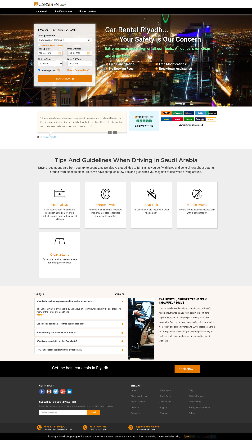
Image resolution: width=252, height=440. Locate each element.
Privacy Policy (195, 407)
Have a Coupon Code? (78, 70)
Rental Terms (195, 401)
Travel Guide (165, 396)
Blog (191, 390)
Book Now (187, 369)
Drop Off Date (74, 49)
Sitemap (163, 413)
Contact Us (136, 413)
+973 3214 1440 (52, 426)
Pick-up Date (44, 49)
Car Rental (41, 11)
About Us (135, 407)
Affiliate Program (196, 396)
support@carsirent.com (148, 426)
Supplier (163, 407)
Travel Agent (165, 390)
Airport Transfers (87, 11)
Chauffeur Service (63, 11)
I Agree (185, 436)
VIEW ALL (120, 294)
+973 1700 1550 (98, 426)
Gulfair (192, 413)
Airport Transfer (138, 401)
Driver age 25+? (49, 70)
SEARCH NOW (65, 78)
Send (93, 412)
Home (133, 390)
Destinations (165, 401)
